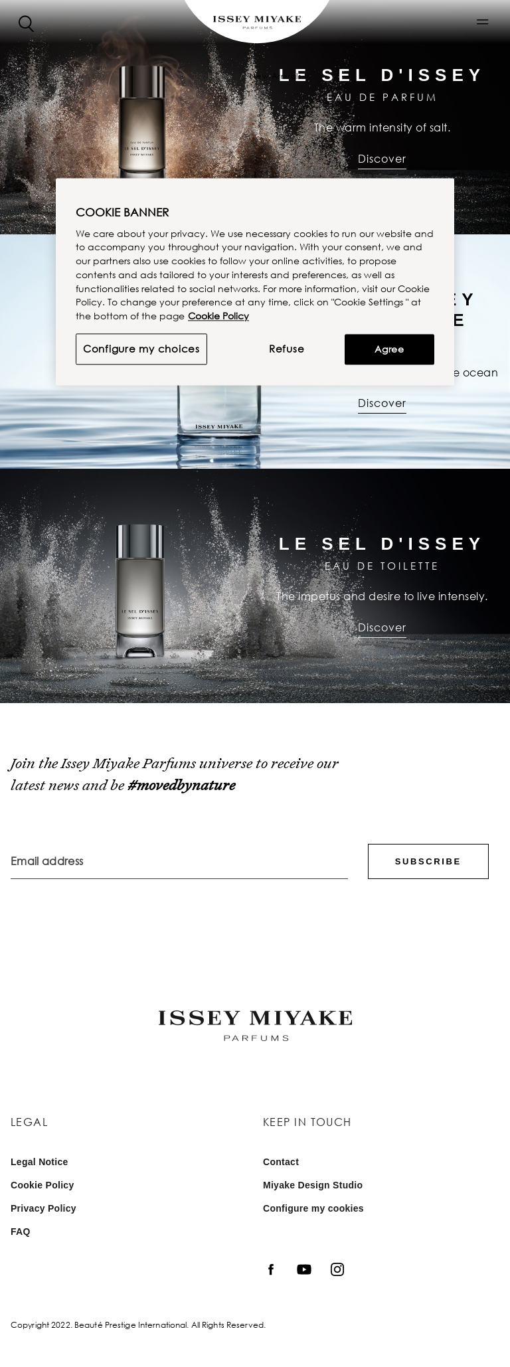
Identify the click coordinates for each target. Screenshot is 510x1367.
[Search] (26, 22)
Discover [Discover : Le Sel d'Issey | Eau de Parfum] (382, 158)
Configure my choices (141, 348)
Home (220, 76)
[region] (255, 281)
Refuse (287, 348)
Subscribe (428, 861)
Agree (389, 349)
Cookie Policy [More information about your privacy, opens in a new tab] (218, 315)
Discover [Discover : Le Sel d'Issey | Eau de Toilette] (382, 627)
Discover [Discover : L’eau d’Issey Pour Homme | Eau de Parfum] (382, 403)
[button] (483, 22)
